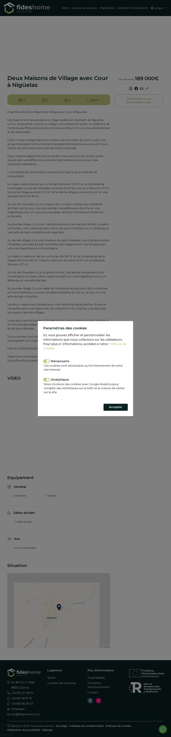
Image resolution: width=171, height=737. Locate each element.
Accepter (115, 407)
